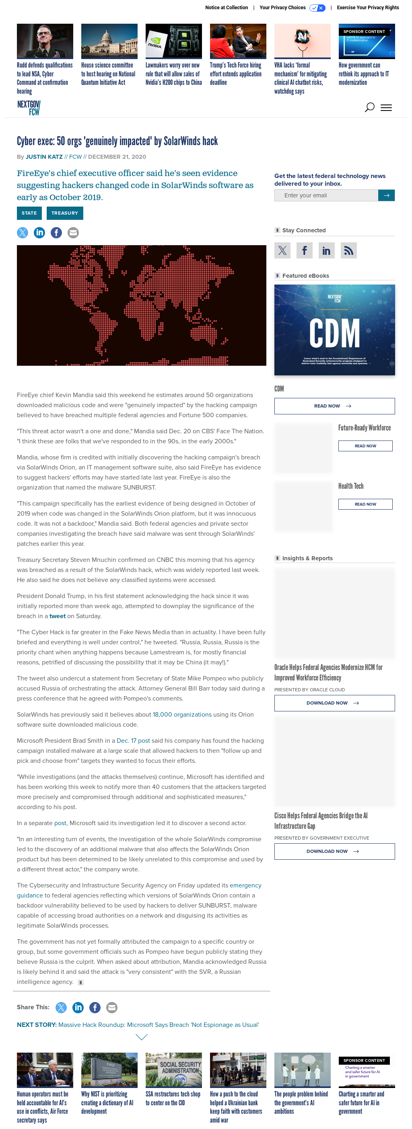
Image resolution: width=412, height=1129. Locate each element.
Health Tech (351, 486)
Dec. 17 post (133, 740)
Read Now (335, 406)
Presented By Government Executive (321, 838)
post (60, 823)
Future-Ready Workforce (364, 427)
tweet (57, 616)
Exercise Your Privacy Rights (368, 7)
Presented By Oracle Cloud (309, 689)
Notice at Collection (226, 7)
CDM (279, 388)
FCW (75, 156)
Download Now (335, 703)
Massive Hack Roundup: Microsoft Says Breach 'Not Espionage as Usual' (158, 1024)
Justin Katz (44, 156)
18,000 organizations (182, 714)
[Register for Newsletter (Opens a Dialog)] (386, 195)
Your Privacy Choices (292, 8)
